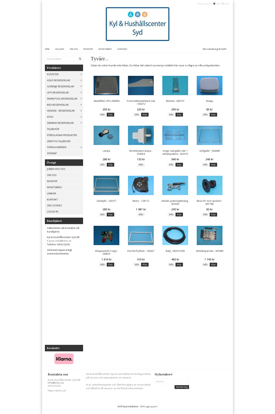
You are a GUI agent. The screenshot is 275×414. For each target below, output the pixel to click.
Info (102, 114)
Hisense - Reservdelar (65, 110)
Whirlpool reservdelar (65, 98)
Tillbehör (53, 129)
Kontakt (122, 49)
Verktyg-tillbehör (58, 141)
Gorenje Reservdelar (65, 86)
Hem (47, 49)
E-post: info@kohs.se (59, 240)
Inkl (216, 3)
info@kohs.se (56, 382)
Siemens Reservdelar (65, 123)
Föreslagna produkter (62, 135)
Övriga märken (65, 147)
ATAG (65, 116)
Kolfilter (65, 74)
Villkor (59, 49)
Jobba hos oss (56, 169)
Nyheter (88, 49)
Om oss (74, 49)
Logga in (52, 211)
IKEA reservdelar (65, 104)
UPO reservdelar (65, 92)
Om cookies (54, 205)
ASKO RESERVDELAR (65, 80)
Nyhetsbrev (105, 49)
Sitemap (52, 153)
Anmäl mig (182, 387)
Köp (110, 114)
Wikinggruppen (149, 406)
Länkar (51, 193)
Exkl (225, 3)
